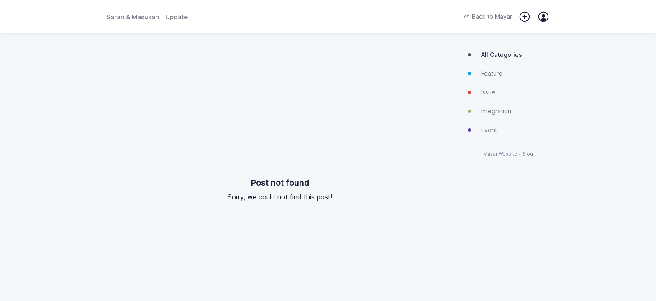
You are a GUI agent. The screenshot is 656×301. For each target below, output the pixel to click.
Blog (527, 154)
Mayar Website (500, 154)
